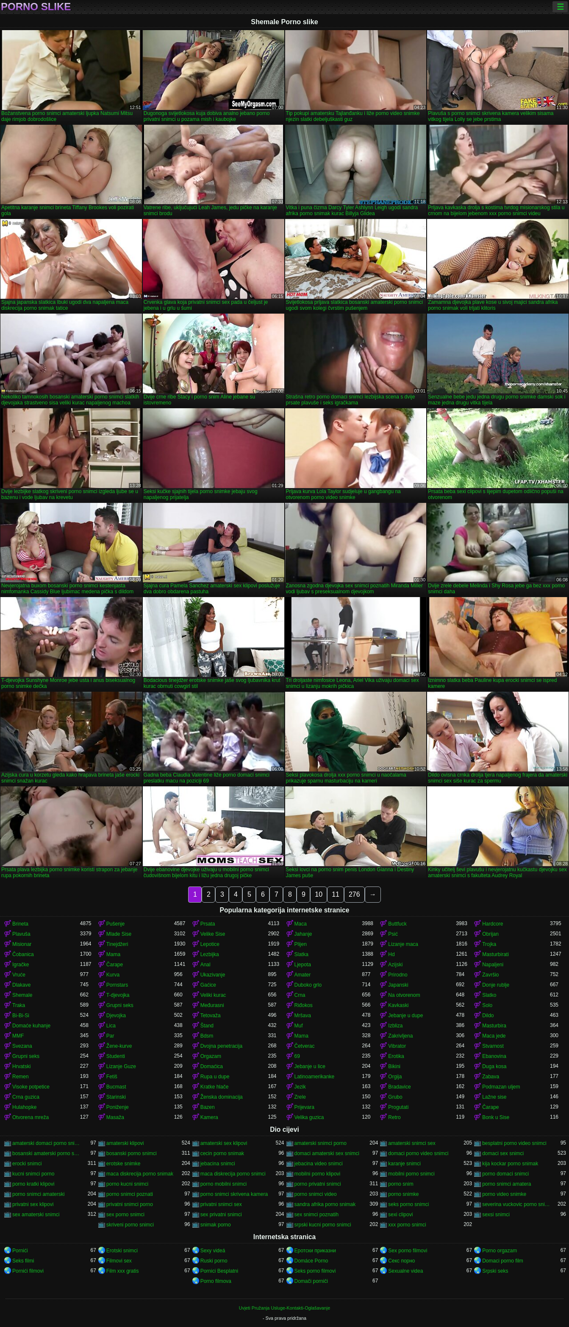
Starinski (116, 1097)
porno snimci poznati (129, 1194)
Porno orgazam (499, 1251)
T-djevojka (118, 995)
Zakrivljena (400, 1036)
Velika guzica (309, 1117)
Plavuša (21, 934)
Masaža (115, 1117)
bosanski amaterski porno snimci (46, 1153)
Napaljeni (492, 965)
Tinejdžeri (117, 944)
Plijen (300, 944)
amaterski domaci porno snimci (46, 1143)
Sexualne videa (405, 1271)
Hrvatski (21, 1066)
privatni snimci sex (221, 1204)
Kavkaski (398, 1005)
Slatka (301, 954)
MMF (18, 1036)
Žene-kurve (119, 1046)
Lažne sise (494, 1097)
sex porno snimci (125, 1215)
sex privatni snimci (221, 1215)
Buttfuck (397, 924)
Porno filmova (215, 1281)
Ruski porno (214, 1261)
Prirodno (397, 975)
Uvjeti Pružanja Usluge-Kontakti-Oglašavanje (284, 1307)
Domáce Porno (311, 1261)
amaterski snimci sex (411, 1143)
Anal (205, 965)
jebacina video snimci (318, 1164)
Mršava (302, 1015)
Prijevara (304, 1107)
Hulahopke (24, 1107)
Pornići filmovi (28, 1271)
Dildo (488, 1015)
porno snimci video (315, 1194)
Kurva (112, 975)
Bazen (207, 1107)
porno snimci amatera (506, 1184)
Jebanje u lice (309, 1066)
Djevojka (116, 1015)
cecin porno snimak (222, 1153)
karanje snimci (404, 1164)
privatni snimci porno (129, 1204)
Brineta (20, 924)
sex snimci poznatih (316, 1215)
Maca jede (493, 1036)
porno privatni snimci (317, 1184)
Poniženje (117, 1107)
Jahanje (303, 934)
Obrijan (490, 934)
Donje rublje (495, 985)
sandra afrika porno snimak (325, 1204)
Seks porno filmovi (315, 1271)
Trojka (489, 944)
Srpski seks (495, 1271)
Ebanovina (494, 1056)
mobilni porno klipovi (317, 1174)
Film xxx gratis (122, 1271)
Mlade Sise (118, 934)
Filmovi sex (119, 1261)
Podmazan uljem (501, 1087)
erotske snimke (123, 1164)
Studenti (115, 1056)
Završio (490, 975)
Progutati (398, 1107)
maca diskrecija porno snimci (233, 1174)
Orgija (395, 1077)
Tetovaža (210, 1015)
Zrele (300, 1097)
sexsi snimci (496, 1215)
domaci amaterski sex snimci (326, 1153)
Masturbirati (495, 954)
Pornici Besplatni (219, 1271)
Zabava (490, 1077)
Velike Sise (212, 934)
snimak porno (215, 1225)
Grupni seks (119, 1005)
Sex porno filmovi (407, 1251)
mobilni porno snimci (411, 1174)
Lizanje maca (403, 944)
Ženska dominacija (221, 1097)
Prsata (207, 924)
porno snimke (403, 1194)
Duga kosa (494, 1066)
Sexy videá (212, 1251)
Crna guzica (25, 1097)
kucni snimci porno (33, 1174)
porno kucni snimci (127, 1184)
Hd (391, 954)
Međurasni (212, 1005)
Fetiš (111, 1077)
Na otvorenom (404, 995)
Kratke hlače (214, 1087)
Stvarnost (493, 1046)
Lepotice (209, 944)
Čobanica (23, 954)
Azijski (395, 965)
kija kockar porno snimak (510, 1164)
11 (335, 894)
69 (297, 1056)
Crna (299, 995)
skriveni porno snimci (130, 1225)
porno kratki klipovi (33, 1184)
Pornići (20, 1251)
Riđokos (303, 1005)
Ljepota (302, 965)
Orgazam (210, 1056)
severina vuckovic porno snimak (516, 1204)
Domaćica (211, 1066)
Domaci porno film (502, 1261)
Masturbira (494, 1026)
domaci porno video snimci (418, 1153)
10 (318, 894)
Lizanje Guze (121, 1066)
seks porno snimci (408, 1204)
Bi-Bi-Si (20, 1015)
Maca (300, 924)
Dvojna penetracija (221, 1046)
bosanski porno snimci (131, 1153)
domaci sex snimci (503, 1153)
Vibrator (397, 1046)
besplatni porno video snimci (514, 1143)
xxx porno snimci (407, 1225)
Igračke (20, 965)
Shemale (22, 995)
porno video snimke (504, 1194)
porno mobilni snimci (223, 1184)
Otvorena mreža (30, 1117)
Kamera (209, 1117)
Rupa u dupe (215, 1077)
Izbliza (395, 1026)
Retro (394, 1117)
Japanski (398, 985)
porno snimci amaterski (38, 1194)
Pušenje (115, 924)
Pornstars (117, 985)
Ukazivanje (212, 975)
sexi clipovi (400, 1215)
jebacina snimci (217, 1164)
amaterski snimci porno (320, 1143)
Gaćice (208, 985)
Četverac (304, 1046)
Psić (393, 934)
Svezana (22, 1046)
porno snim (400, 1184)
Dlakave (21, 985)
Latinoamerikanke (314, 1077)
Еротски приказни (315, 1251)
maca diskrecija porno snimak (139, 1174)
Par (110, 1036)
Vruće (18, 975)
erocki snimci (27, 1164)
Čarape (114, 965)
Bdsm (207, 1036)
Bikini (394, 1066)
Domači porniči (311, 1281)
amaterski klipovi (125, 1143)
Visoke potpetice (31, 1087)
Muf (298, 1026)
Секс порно (401, 1261)
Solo (487, 1005)
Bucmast (116, 1087)
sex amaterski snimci (35, 1215)
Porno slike (36, 6)
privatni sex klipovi (32, 1204)
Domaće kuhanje (31, 1026)
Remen (20, 1077)
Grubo (395, 1097)
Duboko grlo (308, 985)
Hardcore (492, 924)
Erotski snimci (122, 1251)
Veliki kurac (213, 995)
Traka (18, 1005)
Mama (113, 954)
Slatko (489, 995)
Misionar (21, 944)
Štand (207, 1026)
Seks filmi (23, 1261)
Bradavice (399, 1087)
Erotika (396, 1056)
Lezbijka (209, 954)
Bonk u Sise (495, 1117)
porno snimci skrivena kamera (234, 1194)
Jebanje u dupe (405, 1015)
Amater (302, 975)
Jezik (300, 1087)
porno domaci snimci (505, 1174)
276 (354, 894)
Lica (111, 1026)
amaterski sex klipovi (223, 1143)
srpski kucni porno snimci (322, 1225)
